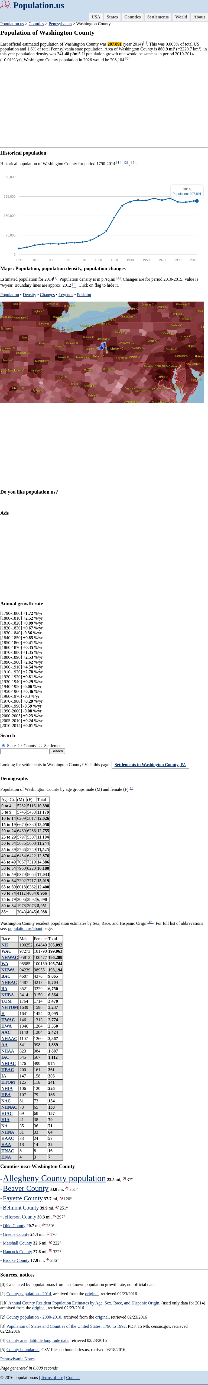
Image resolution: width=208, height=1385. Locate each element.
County (27, 745)
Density (29, 294)
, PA (150, 764)
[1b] (131, 788)
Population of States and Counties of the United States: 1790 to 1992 (66, 1326)
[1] (118, 162)
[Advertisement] (104, 105)
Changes (47, 294)
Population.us (38, 5)
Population (9, 294)
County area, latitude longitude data (37, 1340)
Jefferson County (19, 1217)
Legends (65, 294)
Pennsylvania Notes (17, 1359)
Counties (132, 17)
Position (84, 294)
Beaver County (26, 1188)
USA (96, 17)
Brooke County (16, 1260)
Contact (73, 1377)
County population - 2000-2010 (33, 1317)
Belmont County (21, 1208)
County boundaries (22, 1349)
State (9, 745)
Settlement (51, 745)
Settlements (158, 17)
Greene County (16, 1234)
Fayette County (23, 1198)
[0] (127, 58)
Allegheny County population (54, 1178)
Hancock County (17, 1251)
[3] (133, 162)
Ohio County (14, 1225)
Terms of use (52, 1377)
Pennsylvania (60, 23)
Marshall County (17, 1243)
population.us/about (25, 928)
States (112, 17)
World (181, 17)
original (92, 1293)
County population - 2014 (28, 1293)
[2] (126, 162)
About (199, 17)
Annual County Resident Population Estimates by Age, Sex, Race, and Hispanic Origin (83, 1303)
